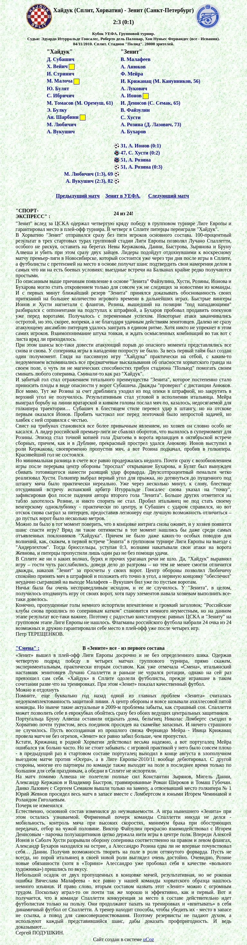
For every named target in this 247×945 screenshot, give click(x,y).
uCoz (148, 939)
